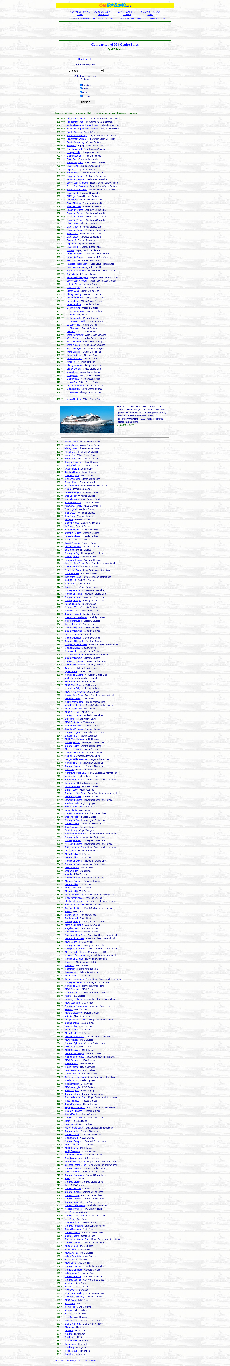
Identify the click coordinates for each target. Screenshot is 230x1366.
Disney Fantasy (74, 365)
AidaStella (70, 1303)
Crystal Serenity (74, 132)
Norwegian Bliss (73, 763)
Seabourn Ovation (75, 220)
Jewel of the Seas (73, 800)
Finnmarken (71, 1344)
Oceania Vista (73, 308)
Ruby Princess (72, 1100)
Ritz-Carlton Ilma (75, 122)
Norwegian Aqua (73, 600)
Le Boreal (69, 550)
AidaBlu (69, 1317)
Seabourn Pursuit (75, 176)
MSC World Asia (73, 685)
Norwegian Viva (72, 590)
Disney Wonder (72, 479)
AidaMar (69, 1310)
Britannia (69, 965)
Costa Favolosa (72, 1114)
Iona (67, 1185)
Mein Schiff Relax (73, 708)
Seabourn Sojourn (75, 213)
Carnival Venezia (73, 1280)
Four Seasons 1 (74, 149)
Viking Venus (71, 441)
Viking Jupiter (71, 445)
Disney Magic (71, 482)
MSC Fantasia (72, 722)
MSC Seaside (71, 1148)
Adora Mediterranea (74, 806)
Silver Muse (72, 233)
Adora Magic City (73, 1273)
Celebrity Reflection (74, 752)
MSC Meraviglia (73, 1087)
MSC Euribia (71, 1026)
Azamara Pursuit (73, 502)
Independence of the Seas (78, 979)
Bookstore (160, 19)
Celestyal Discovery (74, 1296)
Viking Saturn (73, 389)
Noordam (69, 769)
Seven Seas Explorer (77, 189)
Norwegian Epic (72, 986)
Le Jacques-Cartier (76, 311)
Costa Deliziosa (72, 648)
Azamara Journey (73, 506)
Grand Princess (72, 786)
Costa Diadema (72, 1222)
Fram (67, 1121)
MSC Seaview (72, 1144)
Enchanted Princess (75, 904)
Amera (68, 489)
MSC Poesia (71, 1046)
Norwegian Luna (73, 597)
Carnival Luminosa (74, 661)
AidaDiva (69, 1290)
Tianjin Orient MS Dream (77, 901)
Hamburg (69, 962)
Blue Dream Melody (74, 1293)
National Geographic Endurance (82, 128)
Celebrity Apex (72, 556)
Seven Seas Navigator (77, 277)
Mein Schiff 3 (71, 857)
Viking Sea (70, 455)
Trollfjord (69, 1330)
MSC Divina (71, 887)
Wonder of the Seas (74, 705)
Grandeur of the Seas (75, 1165)
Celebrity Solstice (73, 631)
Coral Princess (72, 573)
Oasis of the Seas (73, 908)
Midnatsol (69, 1327)
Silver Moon (72, 227)
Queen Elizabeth (73, 624)
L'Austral (69, 539)
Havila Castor (71, 1080)
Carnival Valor (72, 1131)
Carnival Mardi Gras (74, 1215)
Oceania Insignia (73, 546)
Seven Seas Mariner (77, 270)
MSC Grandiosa (73, 1070)
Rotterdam (70, 969)
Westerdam (70, 776)
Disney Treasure (75, 297)
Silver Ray (72, 159)
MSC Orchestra (72, 1060)
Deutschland (71, 735)
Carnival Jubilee (73, 1192)
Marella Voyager (73, 749)
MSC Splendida (72, 712)
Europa (70, 250)
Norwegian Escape (74, 959)
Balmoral (69, 1320)
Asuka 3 (71, 274)
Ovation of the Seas (74, 1036)
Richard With (71, 1340)
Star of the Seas (73, 570)
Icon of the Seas (73, 577)
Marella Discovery (73, 1013)
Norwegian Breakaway (76, 1006)
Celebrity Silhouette (74, 641)
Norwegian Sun (72, 742)
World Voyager (74, 348)
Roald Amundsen (73, 1158)
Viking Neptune (74, 399)
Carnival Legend (73, 732)
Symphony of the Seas (76, 644)
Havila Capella (72, 1090)
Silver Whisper (74, 206)
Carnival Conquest (74, 1141)
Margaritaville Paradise (76, 759)
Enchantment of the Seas (77, 1239)
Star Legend (71, 509)
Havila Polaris (71, 1067)
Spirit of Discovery (74, 462)
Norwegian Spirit (73, 945)
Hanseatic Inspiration (77, 264)
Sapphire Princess (74, 729)
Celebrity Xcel (71, 607)
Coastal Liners (84, 19)
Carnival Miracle (73, 715)
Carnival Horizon (73, 1198)
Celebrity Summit (73, 658)
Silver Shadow (74, 203)
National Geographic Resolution (82, 125)
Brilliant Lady (71, 789)
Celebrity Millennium (75, 664)
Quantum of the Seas (75, 1077)
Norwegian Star (72, 877)
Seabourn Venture (75, 179)
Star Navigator (72, 475)
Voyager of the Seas (75, 1107)
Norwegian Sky (72, 921)
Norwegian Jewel (73, 820)
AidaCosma (70, 1249)
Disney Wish (73, 291)
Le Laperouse (73, 325)
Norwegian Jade (73, 864)
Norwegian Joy (72, 553)
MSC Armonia (71, 1253)
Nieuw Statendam (73, 992)
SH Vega (71, 196)
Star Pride (70, 516)
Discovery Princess (74, 898)
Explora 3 (71, 169)
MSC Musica (71, 1124)
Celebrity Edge (72, 566)
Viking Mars (72, 392)
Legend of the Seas (74, 563)
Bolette (68, 587)
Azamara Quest (72, 529)
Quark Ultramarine (76, 267)
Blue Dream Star (73, 1323)
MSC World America (75, 692)
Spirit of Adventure (74, 465)
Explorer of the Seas (75, 955)
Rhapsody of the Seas (76, 1097)
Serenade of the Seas (75, 833)
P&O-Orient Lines (126, 19)
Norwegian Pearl (73, 840)
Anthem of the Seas (74, 1056)
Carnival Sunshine (74, 1266)
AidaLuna (69, 1283)
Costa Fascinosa (73, 1104)
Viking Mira (72, 375)
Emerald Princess (73, 1111)
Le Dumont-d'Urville (76, 321)
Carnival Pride (72, 823)
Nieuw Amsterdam (74, 702)
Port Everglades (111, 19)
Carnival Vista (71, 1202)
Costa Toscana (72, 1236)
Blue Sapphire (72, 485)
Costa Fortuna (72, 1023)
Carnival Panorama (74, 1175)
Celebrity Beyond (73, 621)
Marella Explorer (73, 796)
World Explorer (74, 352)
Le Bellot (71, 314)
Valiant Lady (71, 810)
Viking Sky (70, 452)
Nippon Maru (73, 301)
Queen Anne (71, 671)
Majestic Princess (73, 881)
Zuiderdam (70, 783)
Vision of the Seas (74, 1128)
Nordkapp (70, 1347)
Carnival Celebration (75, 1205)
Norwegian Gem (73, 837)
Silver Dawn (72, 223)
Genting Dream (72, 472)
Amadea (71, 362)
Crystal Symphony (76, 142)
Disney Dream (74, 368)
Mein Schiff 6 (71, 884)
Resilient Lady (72, 803)
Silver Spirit (72, 193)
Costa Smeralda (73, 1229)
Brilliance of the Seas (75, 847)
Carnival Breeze (73, 1188)
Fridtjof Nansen (72, 1151)
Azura (68, 996)
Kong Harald (71, 1351)
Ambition (69, 678)
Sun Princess (71, 827)
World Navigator (74, 345)
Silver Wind (72, 247)
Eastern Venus (72, 522)
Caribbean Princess (74, 1154)
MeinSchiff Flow (73, 698)
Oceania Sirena (72, 536)
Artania (68, 1016)
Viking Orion (71, 448)
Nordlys (68, 1334)
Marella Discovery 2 (74, 1053)
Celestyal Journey (73, 651)
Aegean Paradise (73, 1209)
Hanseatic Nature (75, 257)
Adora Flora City (73, 1256)
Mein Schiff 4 (71, 854)
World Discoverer (75, 338)
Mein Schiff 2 (71, 1029)
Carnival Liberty (72, 1094)
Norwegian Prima (73, 594)
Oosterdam (70, 850)
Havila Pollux (71, 1063)
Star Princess (71, 817)
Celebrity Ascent (73, 614)
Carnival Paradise (73, 1168)
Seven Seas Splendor (77, 186)
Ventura (69, 1009)
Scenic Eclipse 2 (75, 162)
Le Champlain (73, 328)
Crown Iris (70, 1307)
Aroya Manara (72, 499)
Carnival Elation (72, 1232)
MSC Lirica (70, 1263)
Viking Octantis (74, 155)
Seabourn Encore (75, 230)
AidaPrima (70, 1219)
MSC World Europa (74, 739)
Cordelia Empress (73, 1269)
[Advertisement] (115, 31)
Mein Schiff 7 (71, 975)
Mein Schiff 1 (71, 1033)
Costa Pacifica (72, 1084)
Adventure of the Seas (76, 773)
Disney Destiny (74, 294)
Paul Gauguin (73, 287)
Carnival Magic (72, 1195)
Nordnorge (70, 1337)
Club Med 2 (70, 580)
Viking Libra (72, 372)
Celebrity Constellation (76, 617)
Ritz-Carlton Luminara (77, 118)
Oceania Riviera (74, 355)
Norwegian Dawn (73, 861)
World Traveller (74, 341)
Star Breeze (71, 512)
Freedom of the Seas (75, 1161)
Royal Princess (72, 931)
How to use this (85, 59)
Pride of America (73, 1171)
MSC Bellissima (72, 1050)
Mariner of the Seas (74, 938)
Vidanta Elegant (74, 284)
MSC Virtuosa (71, 1040)
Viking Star (70, 458)
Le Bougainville (74, 318)
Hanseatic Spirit (74, 253)
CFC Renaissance (74, 654)
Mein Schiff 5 (71, 891)
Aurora (68, 911)
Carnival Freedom (73, 1117)
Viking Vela (72, 382)
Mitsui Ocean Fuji (75, 216)
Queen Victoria (72, 634)
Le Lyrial (69, 519)
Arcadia (68, 874)
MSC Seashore (72, 1002)
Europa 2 (71, 145)
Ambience (70, 756)
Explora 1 (71, 243)
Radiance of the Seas (75, 793)
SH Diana (71, 260)
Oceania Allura (74, 304)
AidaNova (70, 1259)
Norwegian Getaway (75, 982)
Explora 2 (71, 240)
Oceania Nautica (73, 533)
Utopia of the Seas (74, 695)
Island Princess (72, 543)
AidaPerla (70, 1212)
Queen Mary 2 (72, 468)
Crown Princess (72, 1073)
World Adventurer (75, 335)
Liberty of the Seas (74, 894)
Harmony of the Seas (75, 779)
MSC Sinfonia (71, 1246)
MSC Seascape (72, 989)
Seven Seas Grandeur (77, 183)
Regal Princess (72, 928)
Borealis (69, 610)
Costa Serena (71, 1138)
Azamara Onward (73, 560)
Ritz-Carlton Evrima (76, 139)
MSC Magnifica (72, 942)
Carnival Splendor (73, 1043)
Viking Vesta (73, 378)
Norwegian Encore (74, 675)
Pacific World (71, 918)
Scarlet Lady (71, 830)
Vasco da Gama (73, 604)
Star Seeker (71, 496)
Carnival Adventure (74, 813)
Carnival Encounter (74, 766)
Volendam (70, 681)
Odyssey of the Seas (75, 999)
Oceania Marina (74, 358)
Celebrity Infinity (73, 688)
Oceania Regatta (73, 492)
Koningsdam (71, 972)
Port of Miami (97, 19)
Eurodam (69, 719)
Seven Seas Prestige (77, 135)
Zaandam (69, 668)
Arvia (67, 1178)
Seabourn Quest (75, 210)
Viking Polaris (73, 152)
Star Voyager (71, 871)
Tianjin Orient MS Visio (76, 1019)
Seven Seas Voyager (77, 281)
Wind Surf (70, 583)
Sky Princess (71, 915)
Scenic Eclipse (74, 172)
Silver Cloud (72, 237)
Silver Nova (72, 166)
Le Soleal (69, 526)
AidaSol (69, 1313)
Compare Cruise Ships (145, 19)
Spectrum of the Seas (75, 935)
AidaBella (69, 1286)
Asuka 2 (71, 331)
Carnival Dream (72, 1182)
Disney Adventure (75, 385)
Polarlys (69, 1354)
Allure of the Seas (73, 844)
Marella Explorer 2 (74, 925)
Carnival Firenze (73, 1276)
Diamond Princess (74, 725)
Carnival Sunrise (73, 1242)
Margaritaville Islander (75, 952)
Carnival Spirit (72, 746)
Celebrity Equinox (73, 627)
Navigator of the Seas (75, 948)
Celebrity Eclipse (73, 638)
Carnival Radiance (74, 1226)
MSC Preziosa (72, 867)
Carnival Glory (72, 1134)
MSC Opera (71, 1300)
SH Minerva (72, 199)
